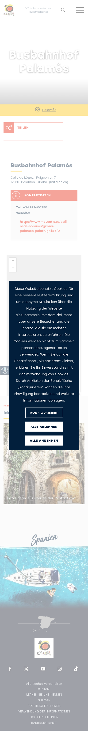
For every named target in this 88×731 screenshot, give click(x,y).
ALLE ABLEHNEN (44, 427)
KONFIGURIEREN (44, 412)
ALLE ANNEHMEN (44, 440)
